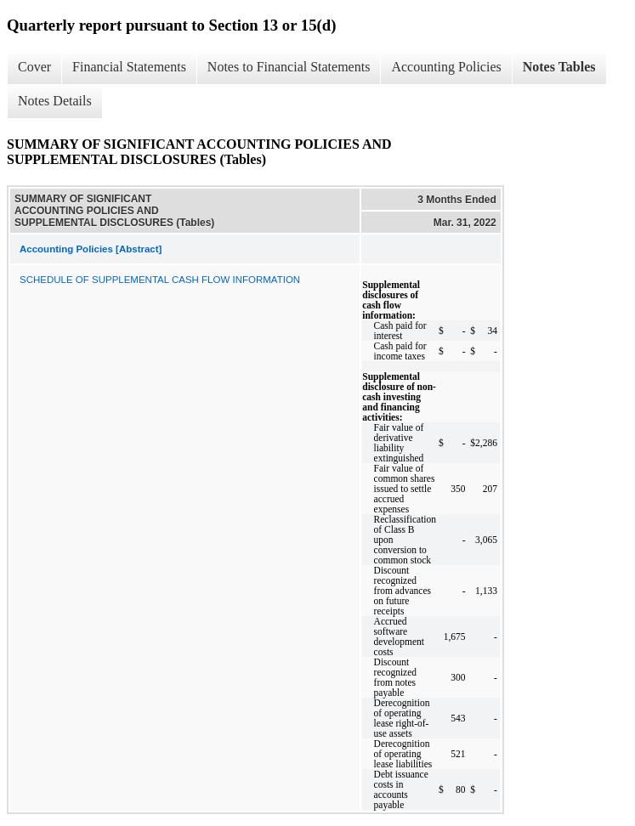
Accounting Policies (446, 66)
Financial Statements (129, 66)
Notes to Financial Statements (289, 66)
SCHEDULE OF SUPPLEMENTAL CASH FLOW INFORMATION (160, 279)
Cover (34, 66)
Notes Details (55, 100)
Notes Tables (559, 66)
